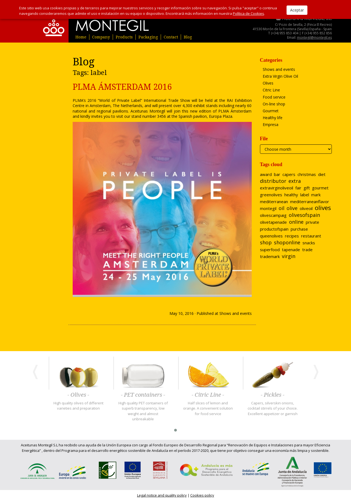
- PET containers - (143, 395)
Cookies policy (202, 495)
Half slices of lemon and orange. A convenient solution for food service (208, 408)
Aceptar (297, 10)
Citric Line (271, 90)
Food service (274, 97)
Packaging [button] (148, 37)
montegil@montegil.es (314, 37)
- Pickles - (272, 395)
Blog (188, 37)
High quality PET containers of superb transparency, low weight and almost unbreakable (143, 411)
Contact (171, 37)
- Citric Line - (208, 395)
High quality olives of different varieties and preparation (78, 406)
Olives (268, 83)
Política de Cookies (248, 13)
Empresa (270, 124)
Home (80, 37)
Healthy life (272, 117)
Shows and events (235, 313)
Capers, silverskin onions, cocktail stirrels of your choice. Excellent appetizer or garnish (273, 408)
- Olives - (78, 395)
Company (101, 37)
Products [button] (124, 37)
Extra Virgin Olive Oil (280, 76)
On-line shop (274, 104)
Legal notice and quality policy (162, 495)
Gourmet (271, 110)
